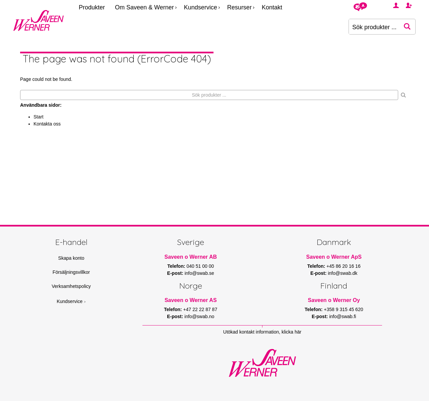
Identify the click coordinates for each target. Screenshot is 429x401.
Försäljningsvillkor (71, 272)
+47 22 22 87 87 (200, 309)
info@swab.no (199, 316)
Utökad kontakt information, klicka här (262, 332)
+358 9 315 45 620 (343, 309)
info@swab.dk (342, 273)
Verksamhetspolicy (71, 286)
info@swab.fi (342, 316)
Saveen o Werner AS (191, 300)
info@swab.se (199, 273)
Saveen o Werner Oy (334, 300)
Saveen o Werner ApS (334, 257)
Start (39, 116)
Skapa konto (71, 258)
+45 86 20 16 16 (343, 266)
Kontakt (272, 7)
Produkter (92, 7)
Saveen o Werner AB (191, 257)
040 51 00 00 (200, 266)
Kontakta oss (47, 124)
